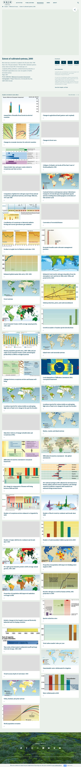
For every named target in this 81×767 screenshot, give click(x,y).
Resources (40, 2)
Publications (30, 2)
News (48, 2)
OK (65, 765)
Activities (19, 2)
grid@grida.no (69, 82)
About (55, 2)
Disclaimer (43, 753)
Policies (48, 753)
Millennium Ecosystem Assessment (21, 77)
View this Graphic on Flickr (61, 87)
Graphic (6, 6)
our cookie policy (57, 765)
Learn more (69, 765)
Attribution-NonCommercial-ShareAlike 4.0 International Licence (58, 756)
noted (20, 756)
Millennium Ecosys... (14, 6)
